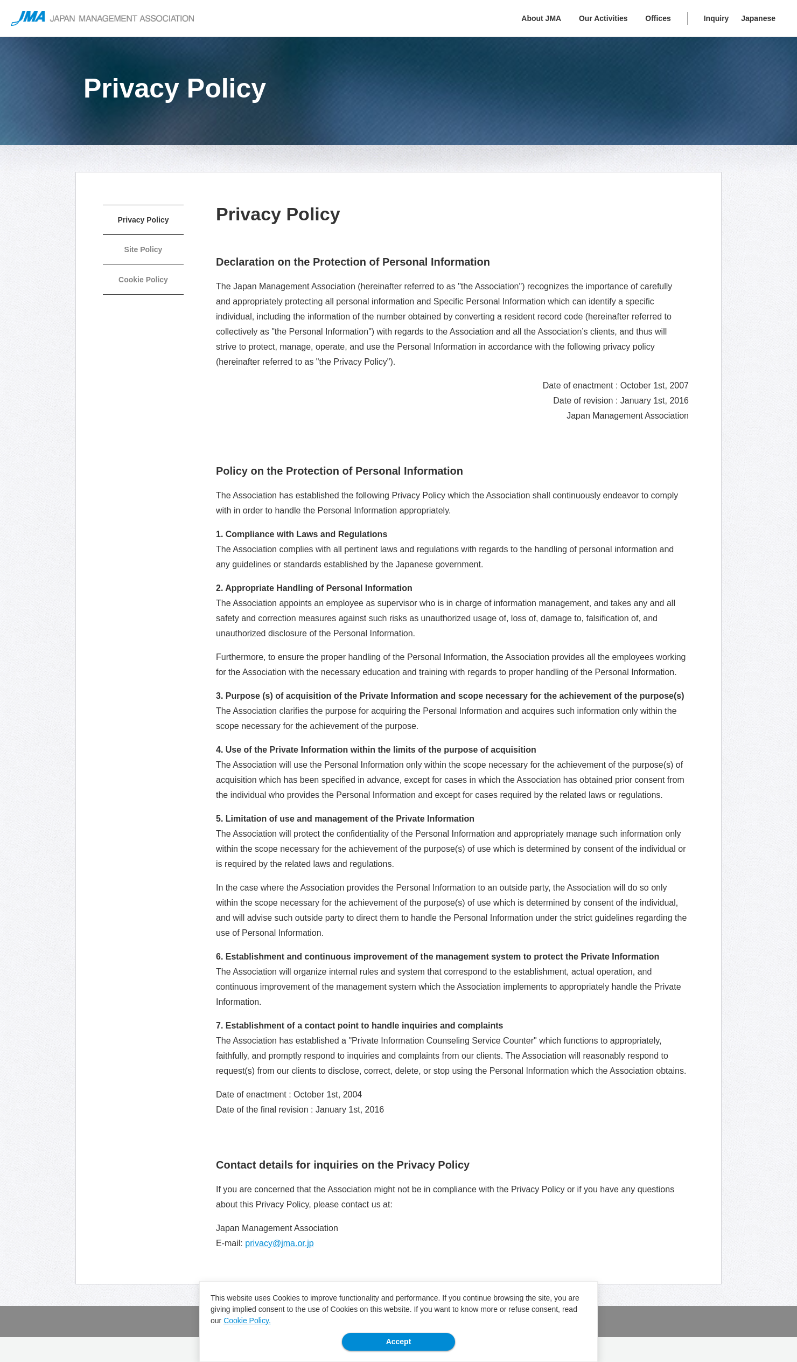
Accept (398, 1341)
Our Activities (603, 18)
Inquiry (716, 18)
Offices (657, 18)
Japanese (758, 18)
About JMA (541, 18)
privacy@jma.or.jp (279, 1243)
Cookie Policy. (247, 1320)
